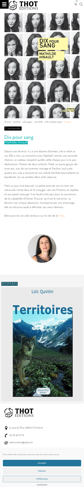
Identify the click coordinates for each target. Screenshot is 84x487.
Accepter (42, 465)
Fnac (61, 216)
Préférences (42, 481)
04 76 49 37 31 (16, 435)
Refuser (42, 473)
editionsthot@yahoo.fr (21, 442)
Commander (13, 128)
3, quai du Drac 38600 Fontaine (26, 428)
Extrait (67, 122)
